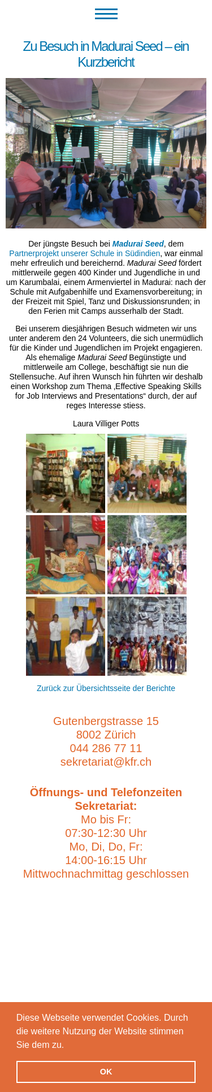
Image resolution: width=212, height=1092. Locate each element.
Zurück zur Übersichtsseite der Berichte (106, 688)
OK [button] (106, 1071)
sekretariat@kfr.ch (106, 762)
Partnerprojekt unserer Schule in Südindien (84, 253)
